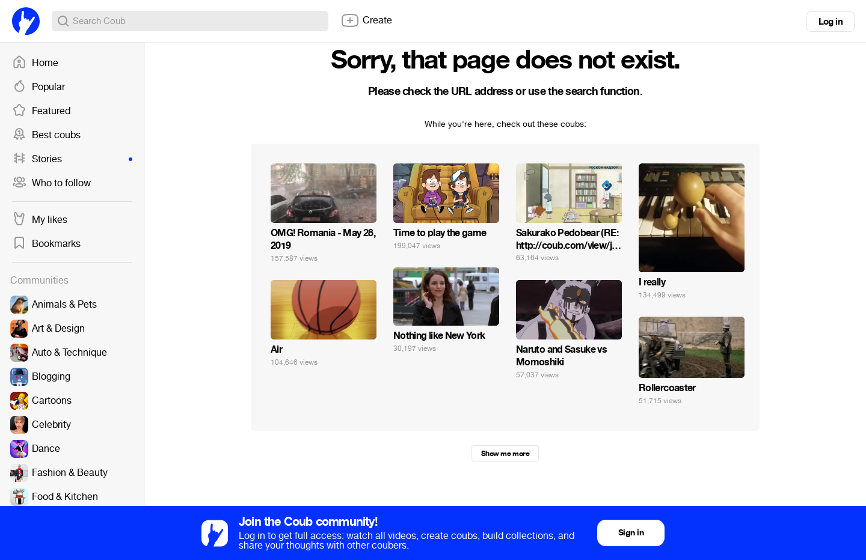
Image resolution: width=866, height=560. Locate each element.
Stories (72, 159)
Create (366, 20)
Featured (41, 111)
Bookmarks (46, 244)
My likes (39, 220)
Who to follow (51, 183)
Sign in (630, 532)
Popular (38, 87)
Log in (830, 22)
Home (35, 63)
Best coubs (46, 135)
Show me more (505, 453)
